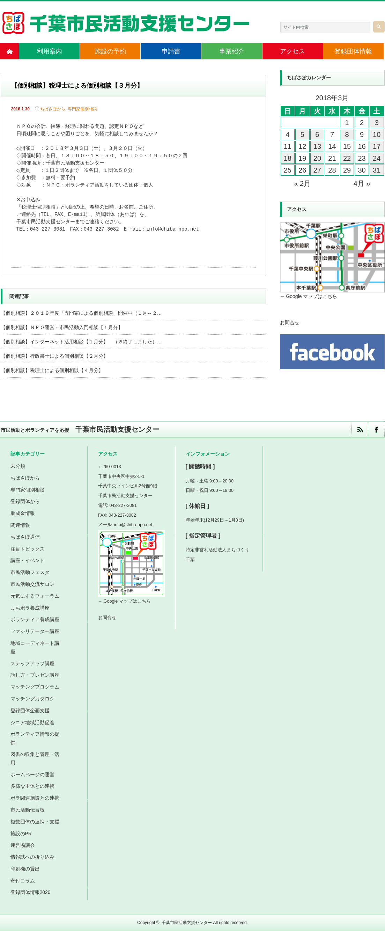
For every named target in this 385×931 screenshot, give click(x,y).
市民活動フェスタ (30, 572)
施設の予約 (110, 51)
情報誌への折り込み (32, 857)
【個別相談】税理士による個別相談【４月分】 (52, 370)
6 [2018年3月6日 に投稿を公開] (317, 134)
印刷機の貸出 (25, 869)
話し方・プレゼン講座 (34, 675)
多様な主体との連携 (32, 786)
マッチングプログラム (34, 687)
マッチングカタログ (32, 698)
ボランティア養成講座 (34, 619)
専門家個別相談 (82, 109)
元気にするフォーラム (34, 596)
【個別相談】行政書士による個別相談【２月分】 (54, 356)
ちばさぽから (52, 109)
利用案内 (49, 51)
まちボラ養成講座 (30, 608)
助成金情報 (22, 513)
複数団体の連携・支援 (34, 821)
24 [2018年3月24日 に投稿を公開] (376, 158)
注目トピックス (27, 549)
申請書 (171, 51)
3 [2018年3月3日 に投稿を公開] (377, 122)
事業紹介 (231, 51)
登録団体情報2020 (30, 892)
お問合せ (289, 322)
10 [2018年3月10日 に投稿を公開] (376, 134)
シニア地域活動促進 (32, 722)
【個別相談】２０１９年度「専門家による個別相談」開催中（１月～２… (81, 313)
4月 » (362, 183)
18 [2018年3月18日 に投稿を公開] (287, 158)
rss (359, 429)
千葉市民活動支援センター (187, 922)
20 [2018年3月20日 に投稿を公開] (317, 158)
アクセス (292, 51)
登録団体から (25, 501)
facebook (376, 429)
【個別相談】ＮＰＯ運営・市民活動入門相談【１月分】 (62, 327)
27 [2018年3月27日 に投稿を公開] (317, 170)
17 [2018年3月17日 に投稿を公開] (376, 146)
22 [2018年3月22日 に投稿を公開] (347, 158)
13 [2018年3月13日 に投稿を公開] (317, 146)
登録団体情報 (353, 51)
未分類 (17, 466)
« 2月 (302, 183)
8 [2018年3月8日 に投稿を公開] (347, 134)
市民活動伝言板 (27, 810)
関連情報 (20, 525)
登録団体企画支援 (30, 710)
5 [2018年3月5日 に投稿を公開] (302, 134)
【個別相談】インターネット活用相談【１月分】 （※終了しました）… (81, 341)
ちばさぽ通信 (25, 537)
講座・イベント (27, 560)
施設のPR (21, 833)
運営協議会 (22, 845)
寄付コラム (22, 880)
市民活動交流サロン (32, 584)
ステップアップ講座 (32, 663)
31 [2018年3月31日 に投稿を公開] (376, 170)
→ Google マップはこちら (309, 296)
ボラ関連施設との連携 (34, 798)
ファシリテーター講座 (34, 631)
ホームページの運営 (32, 774)
